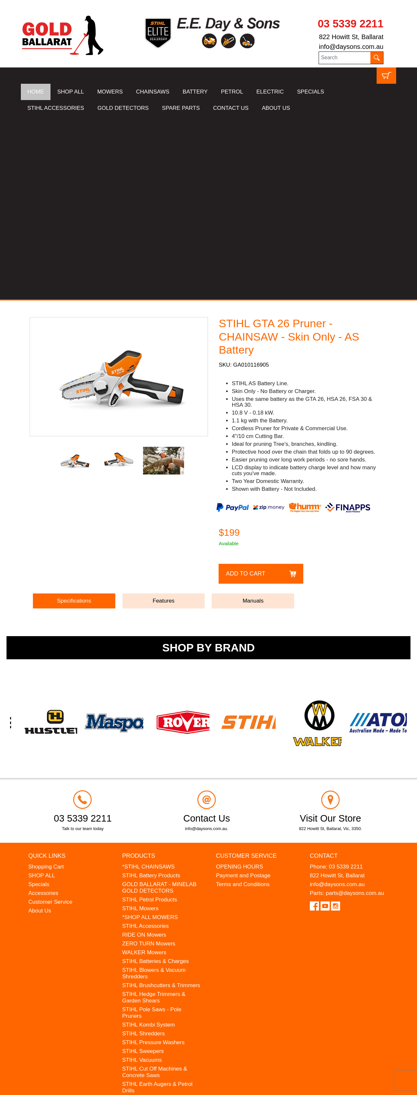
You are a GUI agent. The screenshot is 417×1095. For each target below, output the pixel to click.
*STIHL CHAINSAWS (148, 683)
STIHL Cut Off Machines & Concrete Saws (154, 889)
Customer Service (50, 719)
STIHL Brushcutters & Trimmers (161, 802)
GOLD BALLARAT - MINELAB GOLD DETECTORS (159, 704)
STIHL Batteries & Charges (155, 778)
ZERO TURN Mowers (148, 760)
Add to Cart (245, 390)
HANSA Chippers (143, 943)
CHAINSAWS (152, 92)
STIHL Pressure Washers (153, 859)
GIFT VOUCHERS (144, 969)
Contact (324, 672)
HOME (35, 92)
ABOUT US (276, 108)
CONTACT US (231, 108)
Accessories (43, 710)
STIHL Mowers (140, 725)
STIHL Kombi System (148, 842)
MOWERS (109, 92)
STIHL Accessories (145, 743)
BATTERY (195, 92)
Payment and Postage (243, 692)
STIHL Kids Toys (142, 916)
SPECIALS (310, 92)
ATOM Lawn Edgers (147, 934)
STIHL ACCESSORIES (55, 108)
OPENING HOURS (239, 683)
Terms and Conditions (242, 701)
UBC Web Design (72, 1086)
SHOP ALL (70, 92)
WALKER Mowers (144, 769)
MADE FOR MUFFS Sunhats (158, 925)
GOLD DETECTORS (123, 108)
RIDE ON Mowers (144, 752)
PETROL (232, 92)
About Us (39, 727)
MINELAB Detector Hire (151, 960)
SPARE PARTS (181, 108)
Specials (38, 701)
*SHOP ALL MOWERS (150, 734)
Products (138, 672)
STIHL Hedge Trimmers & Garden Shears (153, 814)
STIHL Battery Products (151, 692)
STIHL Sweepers (143, 868)
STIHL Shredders (143, 850)
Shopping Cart (46, 683)
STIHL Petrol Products (149, 716)
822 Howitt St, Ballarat (351, 36)
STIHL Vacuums (142, 877)
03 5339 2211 (350, 24)
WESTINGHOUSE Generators (159, 951)
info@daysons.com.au (351, 46)
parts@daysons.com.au (355, 710)
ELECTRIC (270, 92)
